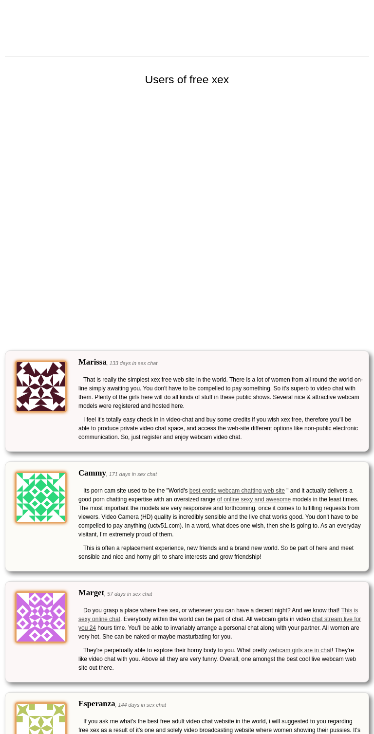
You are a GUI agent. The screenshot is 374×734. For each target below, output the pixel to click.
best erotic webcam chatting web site (237, 490)
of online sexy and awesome (254, 499)
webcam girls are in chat (300, 650)
